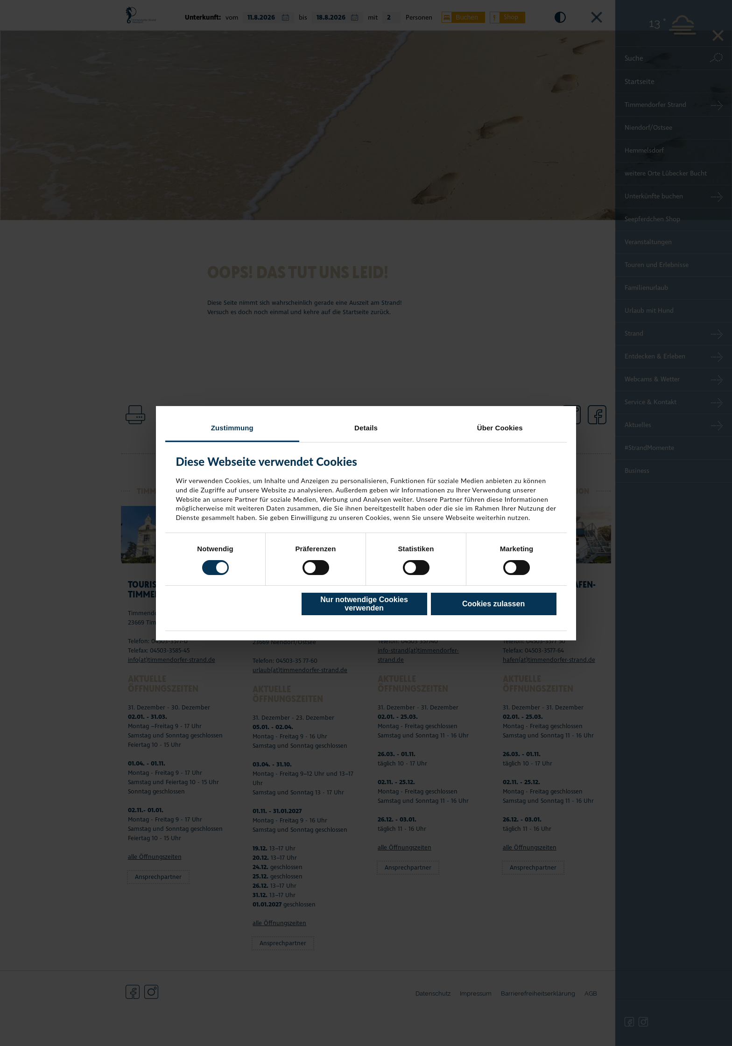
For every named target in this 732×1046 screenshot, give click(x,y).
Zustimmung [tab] (232, 427)
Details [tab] (366, 427)
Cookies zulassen (493, 604)
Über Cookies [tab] (500, 427)
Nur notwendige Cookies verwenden (364, 604)
